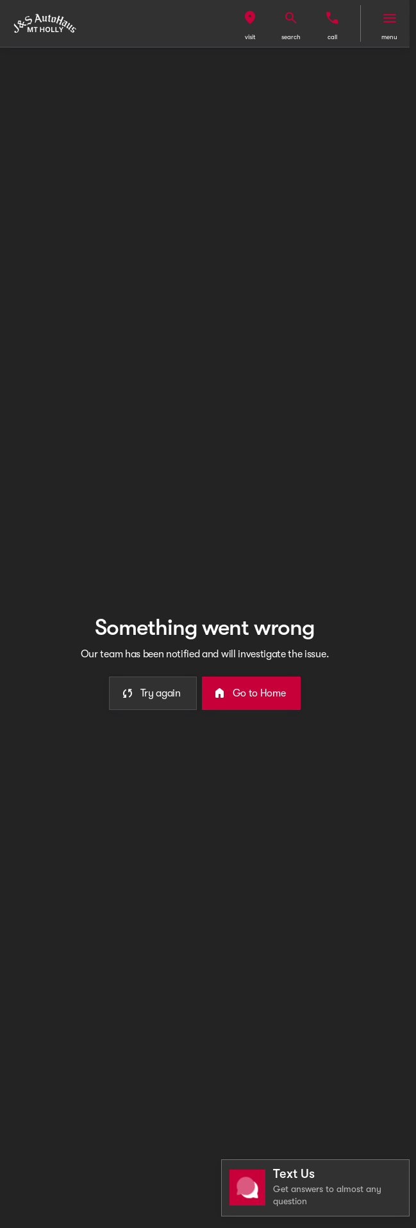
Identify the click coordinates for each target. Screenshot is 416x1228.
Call (332, 36)
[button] (250, 23)
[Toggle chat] (315, 1187)
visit (250, 36)
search (291, 36)
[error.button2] (251, 693)
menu (389, 36)
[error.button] (153, 693)
